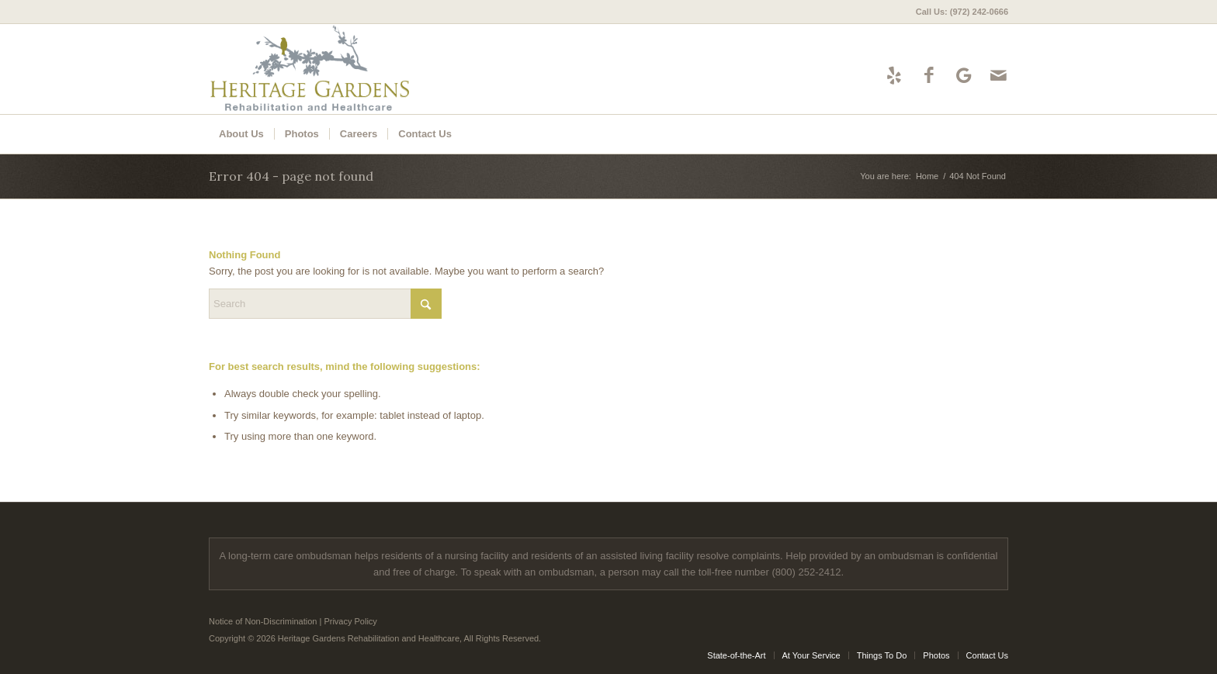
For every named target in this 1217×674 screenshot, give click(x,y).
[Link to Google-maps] (963, 75)
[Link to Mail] (998, 75)
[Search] (325, 304)
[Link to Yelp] (893, 75)
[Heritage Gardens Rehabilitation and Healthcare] (350, 69)
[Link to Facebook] (928, 75)
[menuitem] (958, 12)
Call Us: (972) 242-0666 (962, 11)
